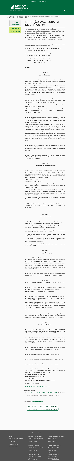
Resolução (27, 16)
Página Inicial (11, 16)
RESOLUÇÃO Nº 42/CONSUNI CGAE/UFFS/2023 (15, 30)
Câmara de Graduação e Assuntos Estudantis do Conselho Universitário (45, 16)
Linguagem (33, 1)
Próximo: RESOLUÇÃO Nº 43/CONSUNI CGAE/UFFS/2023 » (42, 409)
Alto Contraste (42, 1)
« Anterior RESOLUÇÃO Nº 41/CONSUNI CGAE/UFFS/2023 (42, 406)
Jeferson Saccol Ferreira (37, 401)
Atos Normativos (20, 16)
